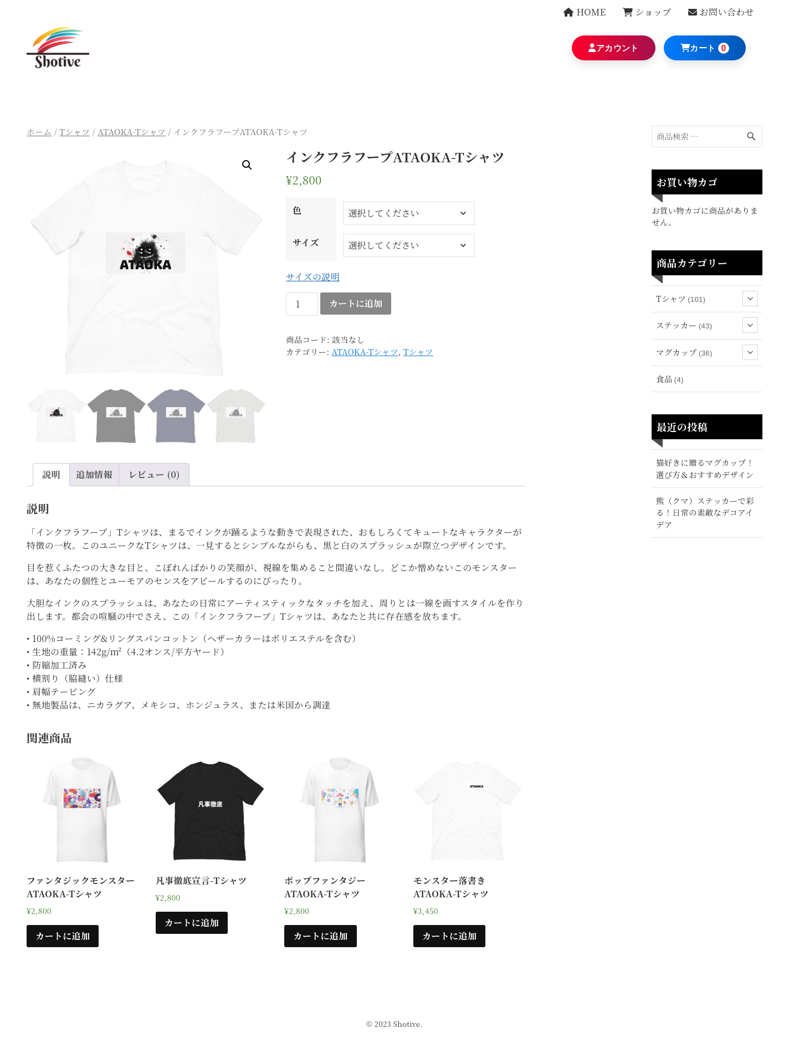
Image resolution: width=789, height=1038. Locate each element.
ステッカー (707, 325)
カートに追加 (355, 303)
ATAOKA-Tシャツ (132, 131)
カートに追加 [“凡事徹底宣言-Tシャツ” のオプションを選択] (192, 922)
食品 (670, 379)
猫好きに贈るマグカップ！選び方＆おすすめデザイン (705, 468)
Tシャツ (74, 131)
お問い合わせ (721, 12)
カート (698, 48)
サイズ (306, 242)
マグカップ (707, 352)
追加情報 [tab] (94, 474)
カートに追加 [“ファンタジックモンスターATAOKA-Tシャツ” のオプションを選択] (62, 935)
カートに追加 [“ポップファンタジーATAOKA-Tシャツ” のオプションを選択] (320, 935)
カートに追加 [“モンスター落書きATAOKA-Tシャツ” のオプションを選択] (449, 935)
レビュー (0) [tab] (154, 474)
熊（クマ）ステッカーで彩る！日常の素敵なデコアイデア (705, 512)
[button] (247, 165)
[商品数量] (302, 304)
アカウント (613, 48)
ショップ (647, 12)
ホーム (39, 131)
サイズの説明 (313, 276)
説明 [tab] (51, 474)
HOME (584, 12)
